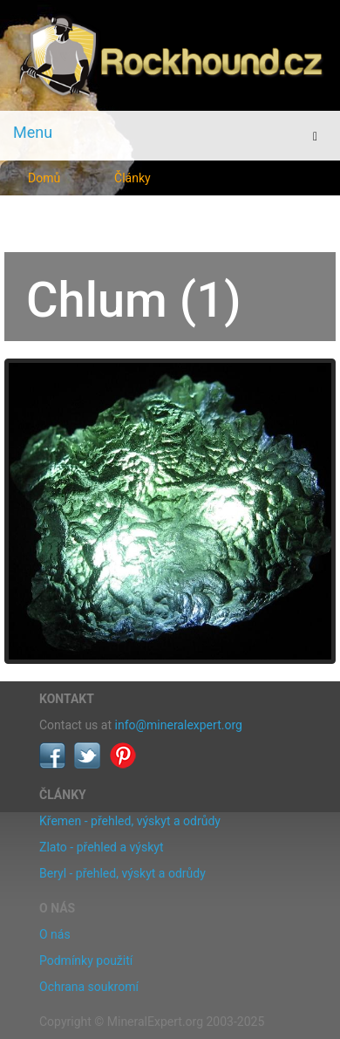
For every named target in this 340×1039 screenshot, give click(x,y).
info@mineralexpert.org (178, 725)
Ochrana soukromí (89, 987)
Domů (44, 178)
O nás (55, 934)
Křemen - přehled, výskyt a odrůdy (130, 821)
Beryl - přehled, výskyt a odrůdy (122, 873)
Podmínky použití (86, 960)
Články (132, 178)
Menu (32, 132)
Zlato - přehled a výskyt (101, 847)
